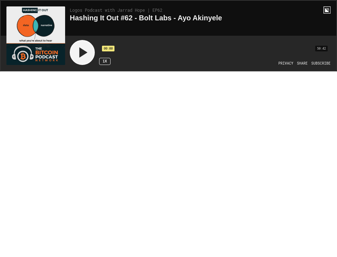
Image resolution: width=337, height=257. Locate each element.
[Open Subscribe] (321, 63)
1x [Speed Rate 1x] (105, 61)
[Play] (82, 52)
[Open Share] (302, 63)
